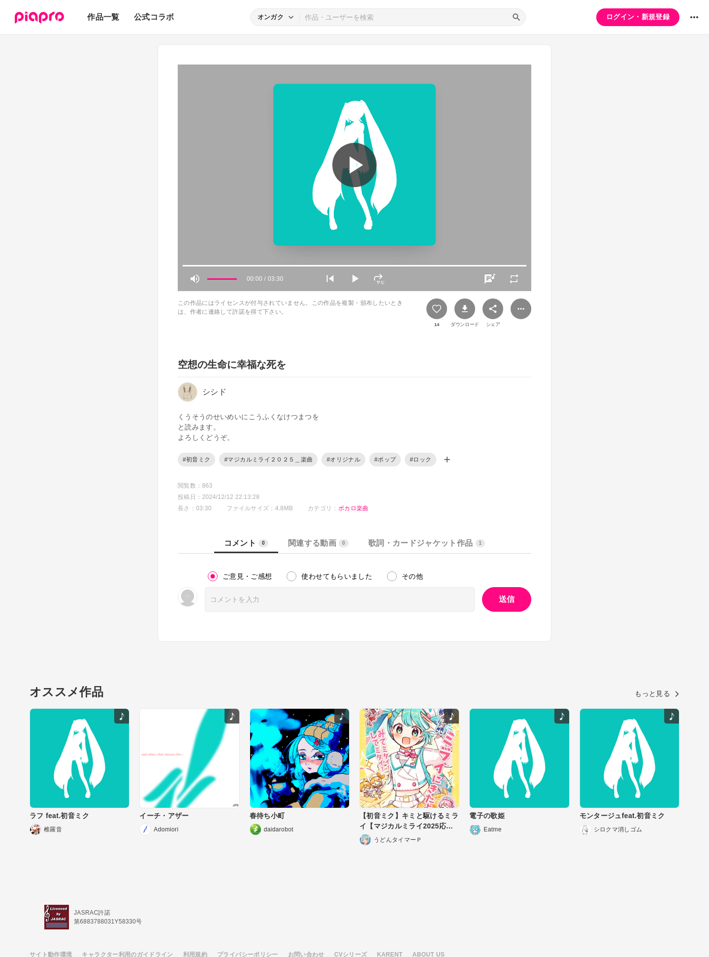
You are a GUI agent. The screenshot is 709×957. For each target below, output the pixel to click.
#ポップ (385, 459)
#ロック (420, 459)
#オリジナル (343, 459)
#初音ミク (196, 459)
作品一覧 (103, 17)
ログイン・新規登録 (638, 17)
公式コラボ (154, 17)
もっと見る (657, 693)
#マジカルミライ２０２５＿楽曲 (268, 459)
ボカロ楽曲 (353, 508)
